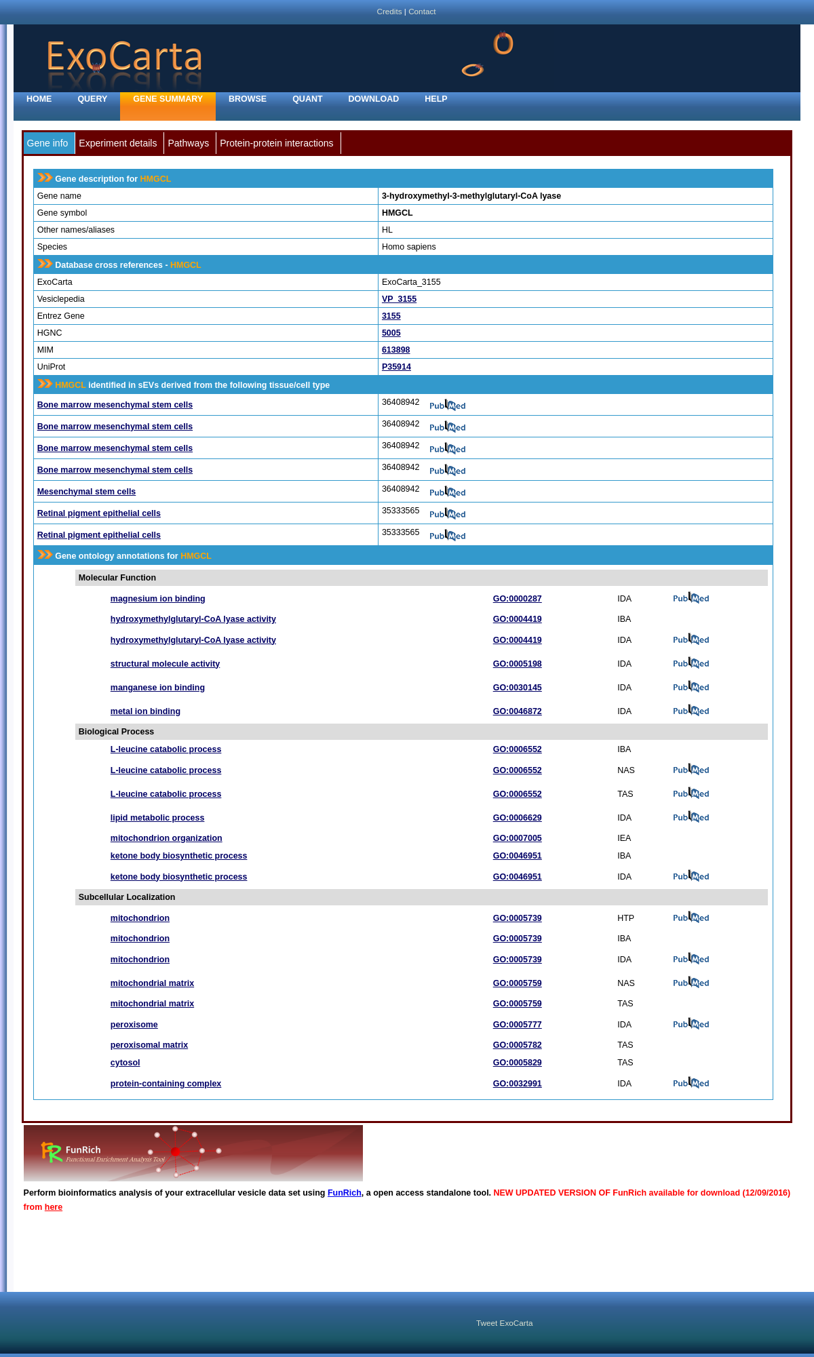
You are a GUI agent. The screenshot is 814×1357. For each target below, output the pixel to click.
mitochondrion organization (166, 838)
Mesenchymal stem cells (86, 491)
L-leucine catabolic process (166, 749)
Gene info (48, 143)
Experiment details (118, 143)
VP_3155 (399, 299)
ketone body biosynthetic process (179, 856)
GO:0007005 (517, 838)
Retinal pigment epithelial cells (99, 513)
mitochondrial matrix (152, 983)
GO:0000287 (517, 599)
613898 (396, 350)
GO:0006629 (517, 818)
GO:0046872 (517, 711)
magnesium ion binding (158, 599)
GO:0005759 (517, 983)
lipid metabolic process (158, 818)
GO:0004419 (517, 619)
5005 (391, 333)
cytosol (125, 1062)
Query (92, 99)
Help (436, 99)
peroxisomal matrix (149, 1045)
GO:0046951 (517, 856)
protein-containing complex (166, 1083)
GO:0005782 (517, 1045)
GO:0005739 (517, 918)
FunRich (345, 1193)
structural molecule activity (165, 664)
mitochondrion (140, 918)
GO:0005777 (517, 1024)
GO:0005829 (517, 1062)
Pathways (188, 143)
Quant (307, 99)
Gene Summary (168, 99)
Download (374, 99)
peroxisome (134, 1024)
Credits (389, 11)
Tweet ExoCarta (504, 1322)
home (39, 99)
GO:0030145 (517, 687)
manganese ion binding (158, 687)
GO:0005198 (517, 664)
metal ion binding (145, 711)
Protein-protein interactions (276, 143)
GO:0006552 (517, 749)
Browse (248, 99)
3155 (391, 316)
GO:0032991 (517, 1083)
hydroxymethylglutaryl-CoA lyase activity (193, 619)
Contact (421, 11)
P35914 (396, 367)
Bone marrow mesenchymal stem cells (115, 405)
